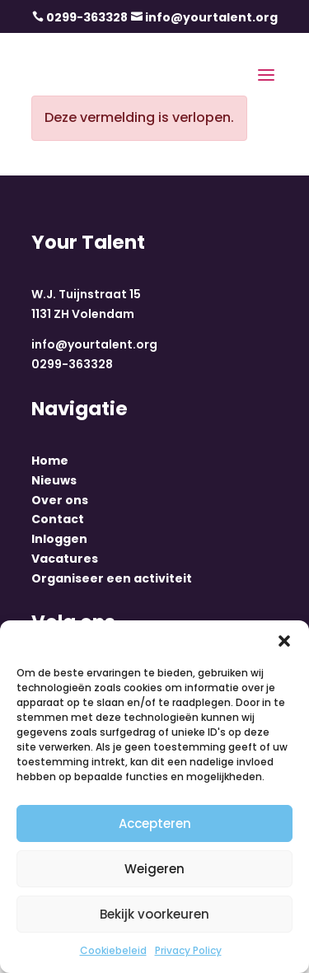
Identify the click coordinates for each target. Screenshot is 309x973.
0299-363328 (87, 17)
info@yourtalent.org (211, 17)
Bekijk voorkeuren (154, 914)
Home (49, 460)
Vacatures (64, 558)
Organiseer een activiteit (111, 578)
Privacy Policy (188, 950)
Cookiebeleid (113, 950)
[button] (284, 641)
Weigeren (154, 868)
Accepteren (155, 823)
